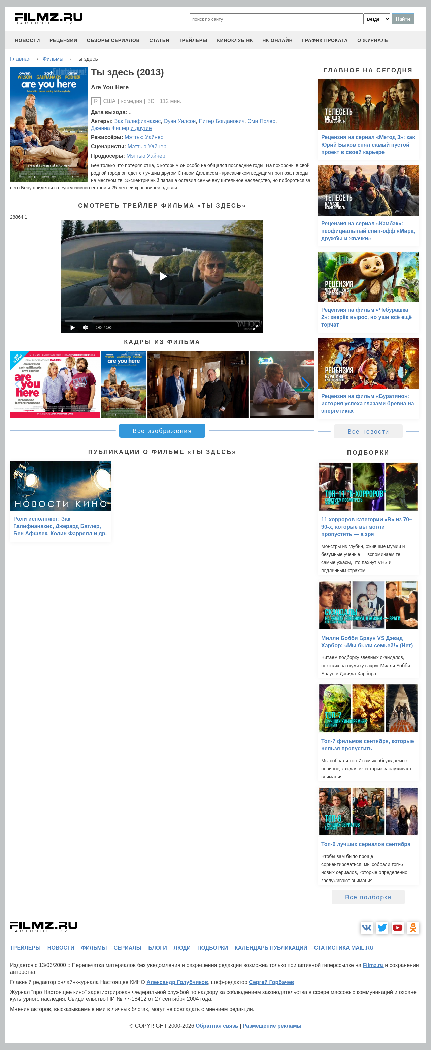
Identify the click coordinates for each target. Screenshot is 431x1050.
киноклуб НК (235, 40)
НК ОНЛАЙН (277, 40)
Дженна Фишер (110, 128)
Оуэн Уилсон (180, 121)
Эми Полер (261, 121)
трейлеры (193, 40)
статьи (159, 40)
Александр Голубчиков (177, 982)
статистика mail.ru (344, 948)
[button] (305, 384)
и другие (141, 128)
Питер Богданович (221, 121)
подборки (212, 948)
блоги (157, 948)
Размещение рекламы (272, 1026)
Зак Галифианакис (137, 121)
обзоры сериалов (113, 40)
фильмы (94, 948)
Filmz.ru (373, 965)
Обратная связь (217, 1026)
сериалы (127, 948)
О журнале (372, 40)
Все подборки (368, 897)
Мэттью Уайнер (144, 137)
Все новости (368, 431)
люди (182, 948)
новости (27, 40)
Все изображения (162, 431)
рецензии (63, 40)
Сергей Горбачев (271, 982)
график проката (325, 40)
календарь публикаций (271, 948)
